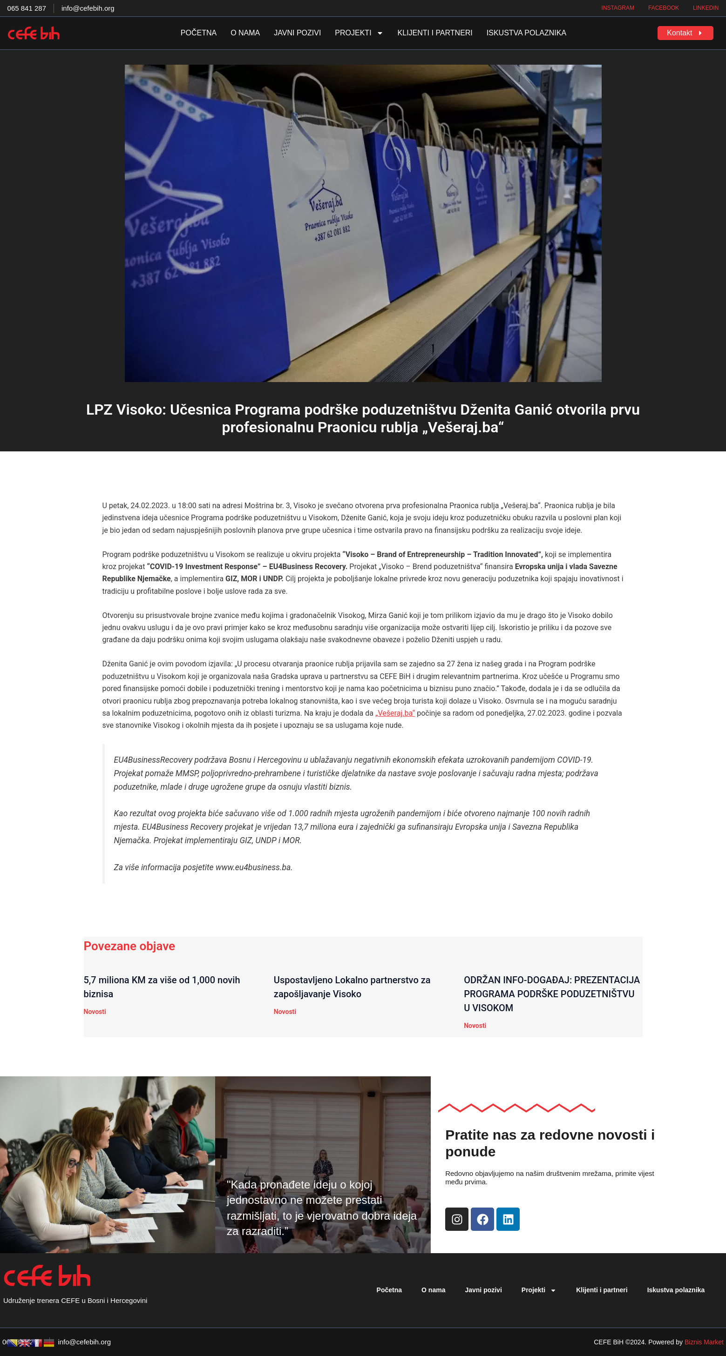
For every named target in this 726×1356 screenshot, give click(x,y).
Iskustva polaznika (526, 33)
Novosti (95, 1011)
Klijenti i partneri (435, 33)
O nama (245, 33)
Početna (199, 33)
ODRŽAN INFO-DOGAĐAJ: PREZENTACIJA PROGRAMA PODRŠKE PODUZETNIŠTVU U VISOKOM (552, 994)
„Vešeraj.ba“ (395, 713)
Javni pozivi (297, 33)
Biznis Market (704, 1342)
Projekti (359, 33)
